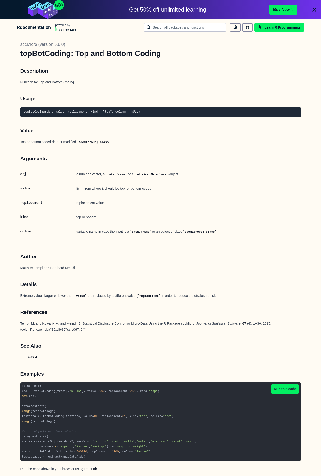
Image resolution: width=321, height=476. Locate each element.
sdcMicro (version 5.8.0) (42, 44)
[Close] (314, 9)
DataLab (90, 469)
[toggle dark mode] (235, 27)
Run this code (285, 389)
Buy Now (283, 9)
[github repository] (247, 27)
